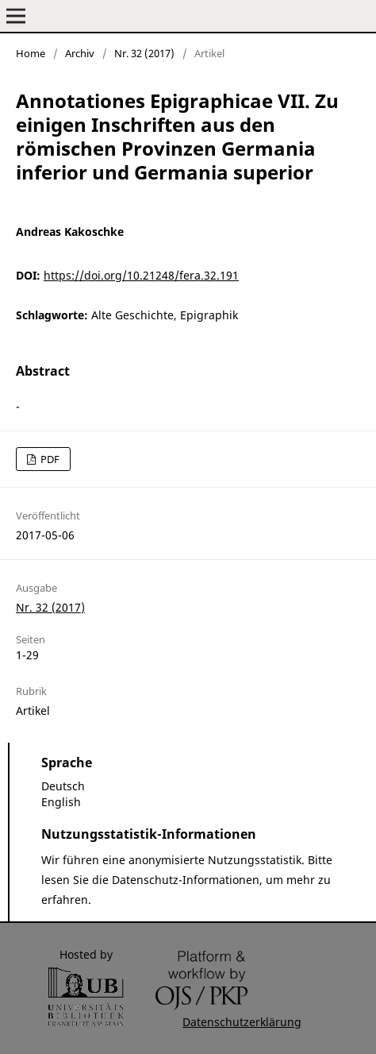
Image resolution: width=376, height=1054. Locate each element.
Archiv (79, 53)
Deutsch (63, 785)
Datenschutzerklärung (241, 1021)
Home (30, 53)
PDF (48, 459)
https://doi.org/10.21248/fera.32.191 (141, 275)
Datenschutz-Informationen (185, 879)
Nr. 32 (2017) (144, 53)
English (61, 801)
